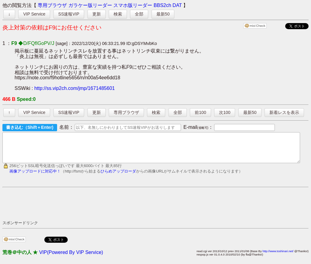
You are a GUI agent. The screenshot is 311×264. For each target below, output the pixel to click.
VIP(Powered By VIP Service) (71, 257)
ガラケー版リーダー (90, 5)
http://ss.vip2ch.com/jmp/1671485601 (74, 88)
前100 (200, 112)
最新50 (163, 14)
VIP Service (34, 14)
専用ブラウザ (52, 5)
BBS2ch (162, 5)
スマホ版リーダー (132, 5)
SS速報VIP (68, 14)
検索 (118, 14)
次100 (224, 112)
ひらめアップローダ (118, 176)
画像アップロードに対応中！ (35, 176)
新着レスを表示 (284, 112)
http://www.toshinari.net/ (277, 256)
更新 (96, 14)
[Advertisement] (113, 209)
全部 (139, 14)
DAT (177, 5)
